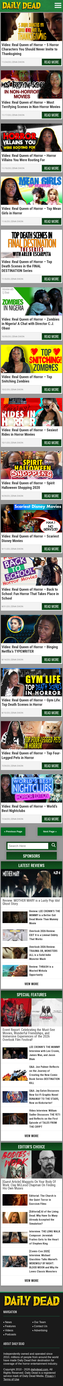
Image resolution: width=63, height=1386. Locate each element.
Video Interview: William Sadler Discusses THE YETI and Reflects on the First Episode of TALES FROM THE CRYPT (44, 1118)
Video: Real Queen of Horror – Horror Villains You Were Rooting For (29, 157)
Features (10, 1326)
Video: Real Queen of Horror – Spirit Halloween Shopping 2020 (28, 485)
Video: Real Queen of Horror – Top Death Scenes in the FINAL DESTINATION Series (27, 266)
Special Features (31, 994)
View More (31, 984)
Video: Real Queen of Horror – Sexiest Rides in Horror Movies (30, 432)
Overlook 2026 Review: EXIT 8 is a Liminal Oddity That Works (43, 935)
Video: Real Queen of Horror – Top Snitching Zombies (27, 379)
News (8, 1322)
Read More (51, 61)
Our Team (40, 1322)
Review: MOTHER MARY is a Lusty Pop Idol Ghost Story (31, 902)
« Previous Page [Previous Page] (13, 831)
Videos (9, 1330)
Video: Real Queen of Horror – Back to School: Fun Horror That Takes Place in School (30, 593)
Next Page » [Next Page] (49, 831)
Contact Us (40, 1326)
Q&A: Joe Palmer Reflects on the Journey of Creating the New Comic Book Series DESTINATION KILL (44, 1075)
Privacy (49, 1376)
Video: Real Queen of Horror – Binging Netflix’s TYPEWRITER (30, 649)
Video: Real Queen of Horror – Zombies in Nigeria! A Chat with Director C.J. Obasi (30, 323)
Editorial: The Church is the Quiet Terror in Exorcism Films (42, 1199)
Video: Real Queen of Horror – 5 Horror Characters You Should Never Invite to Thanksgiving (30, 49)
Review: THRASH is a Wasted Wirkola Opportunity (41, 970)
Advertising (40, 1330)
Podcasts (10, 1334)
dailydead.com (39, 1369)
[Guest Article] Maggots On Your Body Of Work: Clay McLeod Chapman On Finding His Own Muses (29, 1185)
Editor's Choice (31, 1147)
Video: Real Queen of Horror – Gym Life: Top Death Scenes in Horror (31, 702)
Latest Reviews (31, 865)
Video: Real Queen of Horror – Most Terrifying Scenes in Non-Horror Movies (31, 104)
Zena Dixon (18, 62)
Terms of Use (11, 1379)
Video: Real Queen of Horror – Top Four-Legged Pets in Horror (31, 755)
